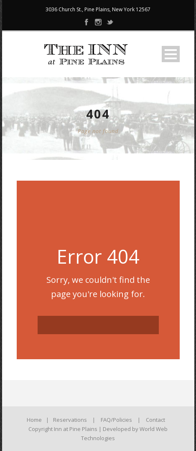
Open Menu (171, 54)
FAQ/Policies (116, 419)
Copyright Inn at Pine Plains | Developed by (84, 429)
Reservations (70, 419)
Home (34, 419)
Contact (155, 419)
